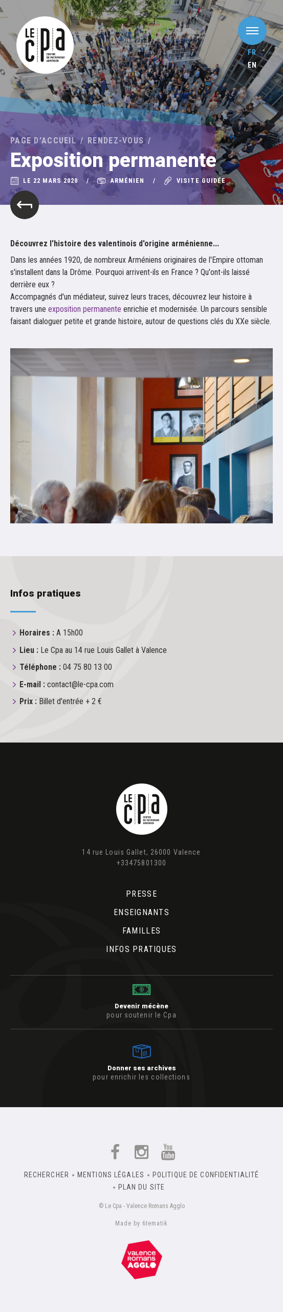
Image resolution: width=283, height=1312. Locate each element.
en (252, 65)
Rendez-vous (116, 140)
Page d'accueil (43, 140)
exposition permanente (84, 309)
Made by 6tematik (141, 1223)
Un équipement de (141, 1259)
